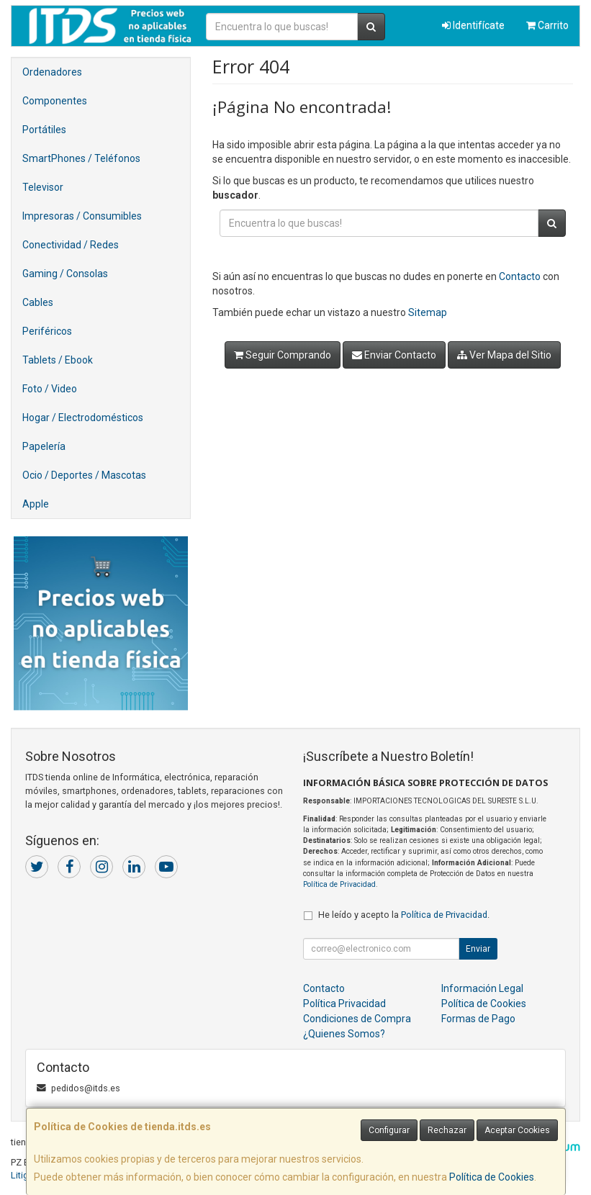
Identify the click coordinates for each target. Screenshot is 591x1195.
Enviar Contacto (394, 355)
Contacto (520, 276)
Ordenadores (52, 72)
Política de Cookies (491, 1177)
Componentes (54, 101)
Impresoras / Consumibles (82, 216)
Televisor (42, 187)
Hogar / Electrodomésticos (82, 417)
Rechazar (447, 1130)
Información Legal (482, 988)
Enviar (478, 949)
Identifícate (473, 25)
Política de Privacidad (339, 884)
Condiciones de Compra (357, 1018)
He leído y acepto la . (404, 914)
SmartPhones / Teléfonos (81, 158)
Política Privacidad (344, 1003)
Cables (37, 302)
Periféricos (47, 331)
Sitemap (427, 312)
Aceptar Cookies (517, 1130)
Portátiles (44, 129)
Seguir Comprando (282, 355)
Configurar (389, 1130)
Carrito (547, 25)
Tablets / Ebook (57, 360)
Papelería (44, 446)
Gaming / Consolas (65, 273)
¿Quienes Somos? (344, 1034)
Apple (35, 504)
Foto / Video (49, 388)
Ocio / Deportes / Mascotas (84, 475)
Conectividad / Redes (70, 245)
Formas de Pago (478, 1018)
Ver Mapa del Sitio (504, 355)
